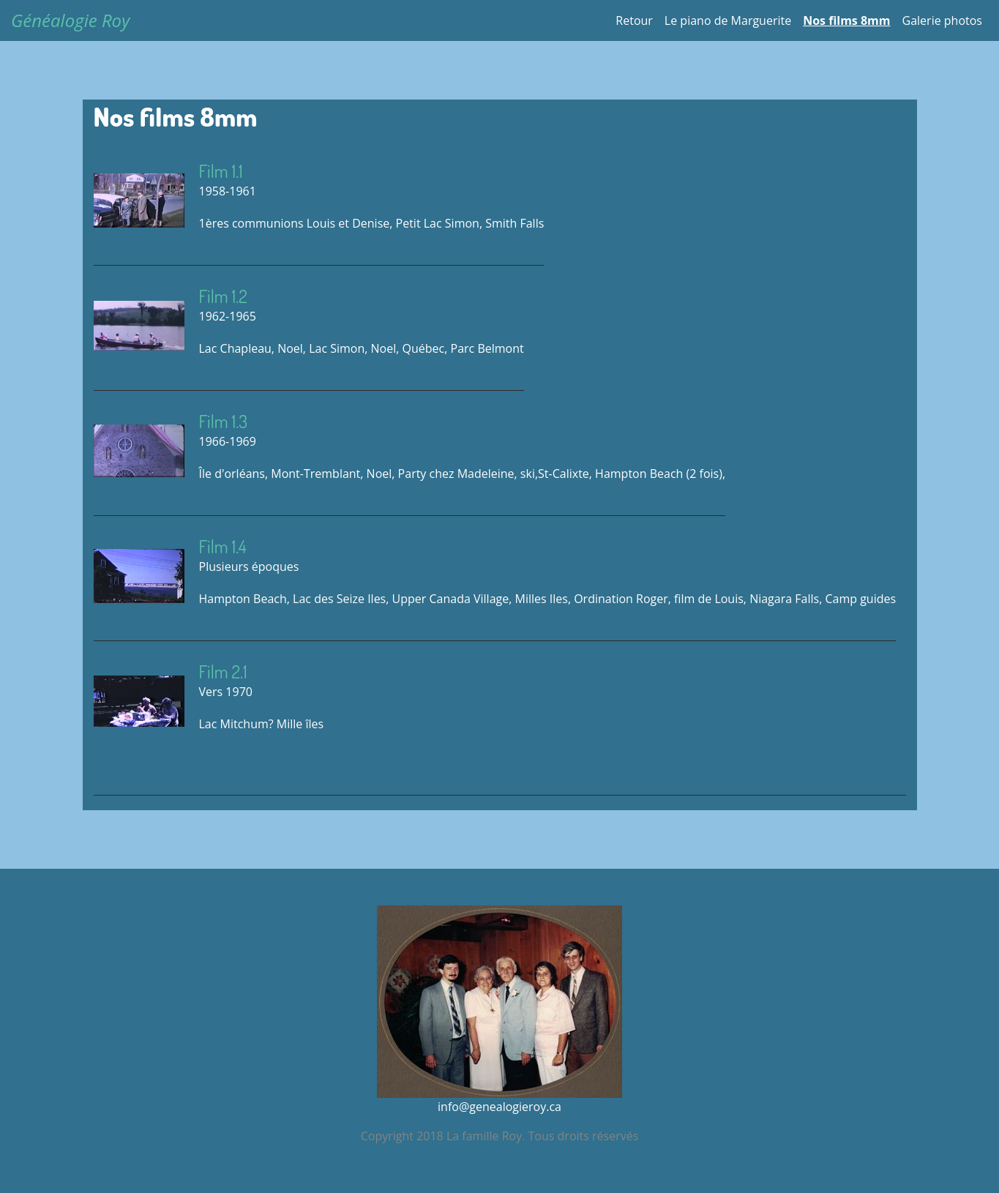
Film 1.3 (223, 421)
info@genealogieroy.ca (499, 1107)
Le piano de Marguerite (728, 20)
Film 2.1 (223, 671)
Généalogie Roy (70, 20)
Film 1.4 (223, 546)
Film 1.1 (221, 171)
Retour (634, 20)
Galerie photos (942, 20)
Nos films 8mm (846, 20)
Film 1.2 (223, 296)
